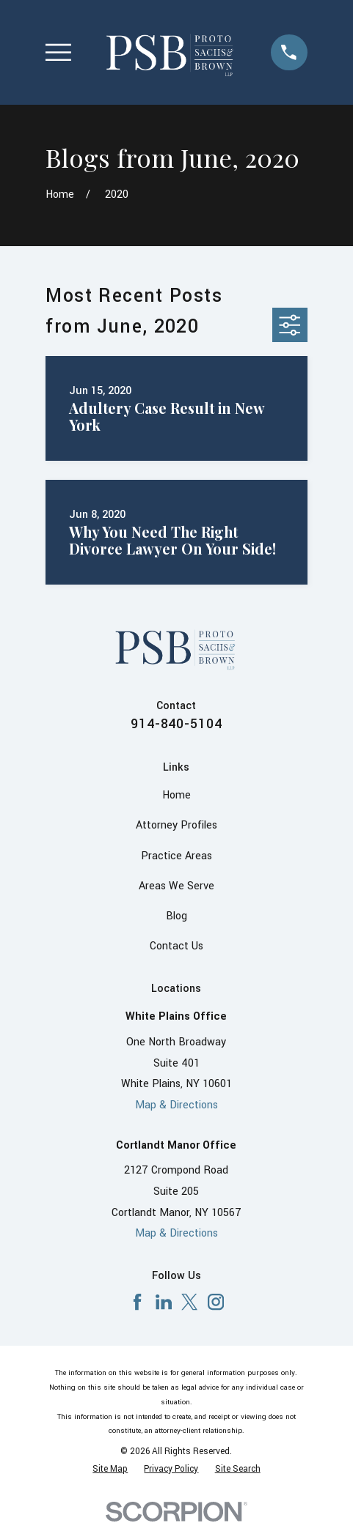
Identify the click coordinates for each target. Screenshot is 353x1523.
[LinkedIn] (164, 1302)
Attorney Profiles (176, 825)
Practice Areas (176, 856)
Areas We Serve (176, 886)
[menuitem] (110, 1469)
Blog (176, 916)
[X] (189, 1302)
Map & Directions (176, 1105)
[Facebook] (137, 1302)
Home (176, 795)
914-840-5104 (177, 723)
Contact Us (176, 946)
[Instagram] (216, 1302)
